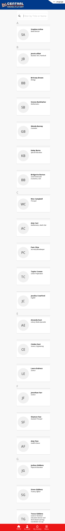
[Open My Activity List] (37, 527)
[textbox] (34, 16)
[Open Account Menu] (27, 527)
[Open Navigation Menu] (46, 527)
